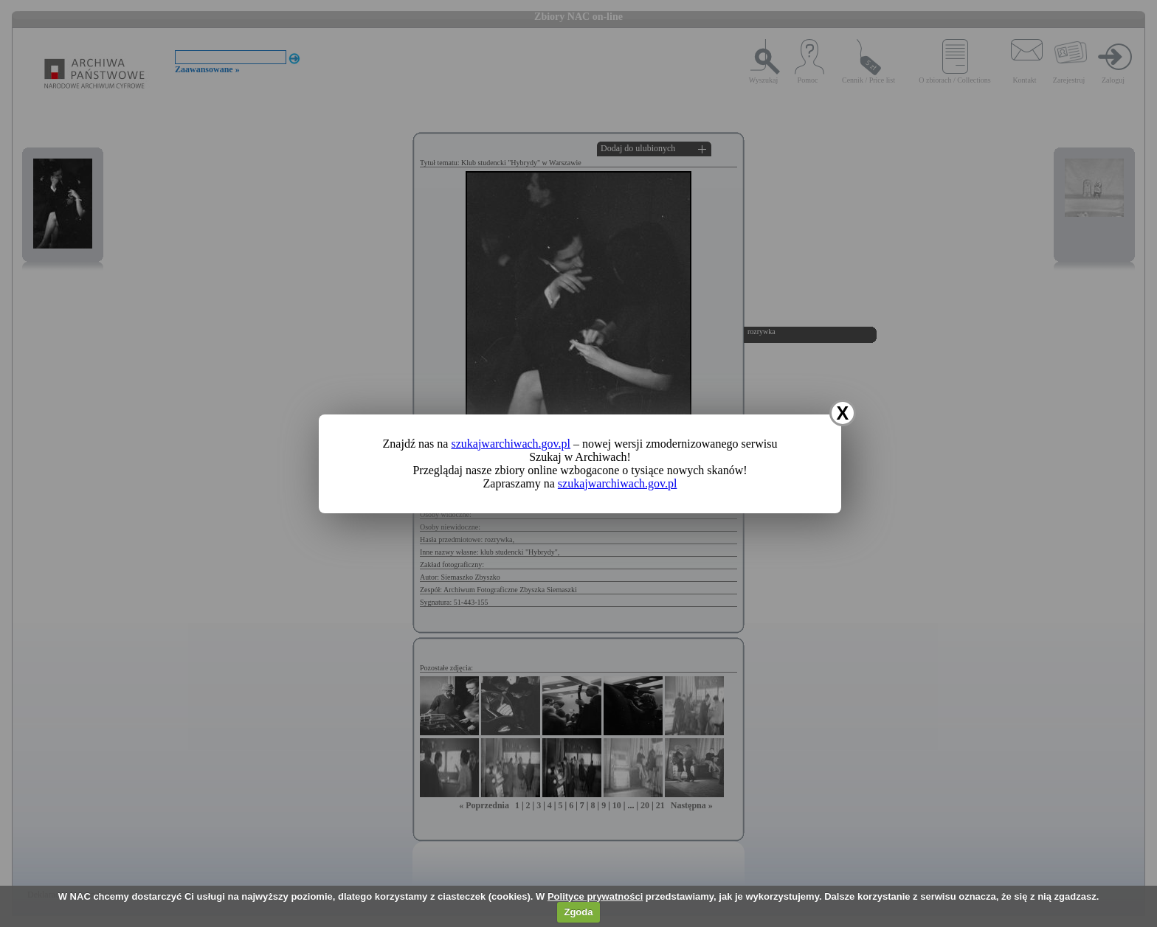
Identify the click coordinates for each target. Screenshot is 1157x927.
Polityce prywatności (595, 896)
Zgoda (578, 911)
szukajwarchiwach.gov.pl (510, 443)
